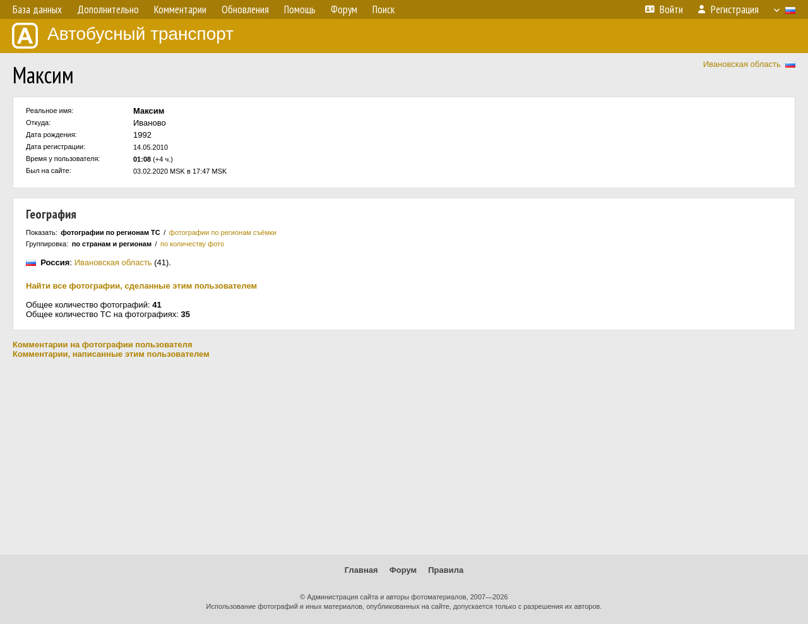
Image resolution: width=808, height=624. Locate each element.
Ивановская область (742, 64)
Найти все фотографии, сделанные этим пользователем (141, 286)
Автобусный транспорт (123, 36)
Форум (403, 570)
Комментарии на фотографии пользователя (103, 344)
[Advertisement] (404, 456)
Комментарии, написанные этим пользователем (111, 354)
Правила (445, 570)
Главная (361, 570)
